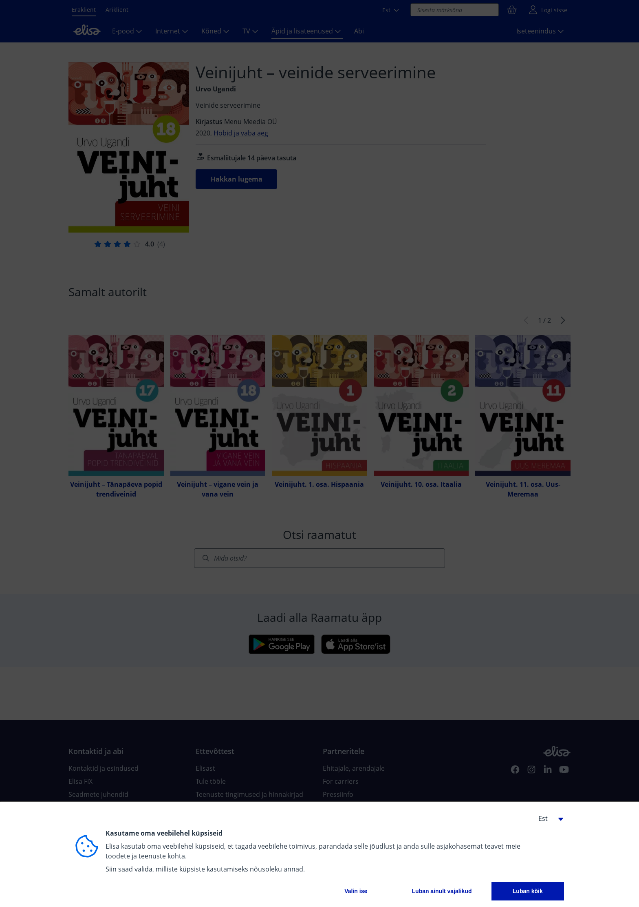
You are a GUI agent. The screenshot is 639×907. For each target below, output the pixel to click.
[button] (547, 818)
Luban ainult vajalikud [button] (442, 891)
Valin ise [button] (355, 891)
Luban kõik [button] (528, 891)
